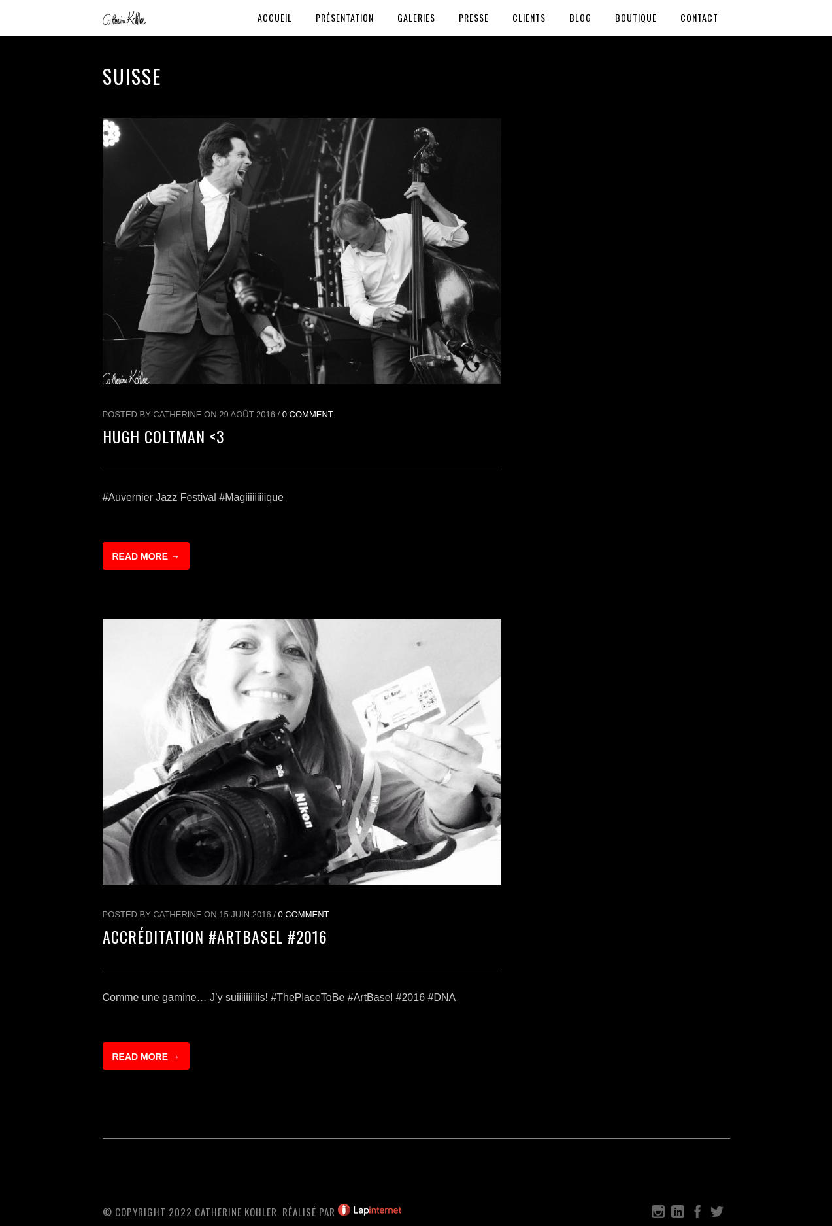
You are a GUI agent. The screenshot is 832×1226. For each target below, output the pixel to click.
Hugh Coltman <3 (164, 436)
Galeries (416, 17)
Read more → (146, 556)
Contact (699, 17)
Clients (529, 17)
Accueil (275, 17)
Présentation (345, 17)
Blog (580, 17)
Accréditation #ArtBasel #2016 (215, 936)
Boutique (636, 17)
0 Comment (307, 414)
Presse (474, 17)
